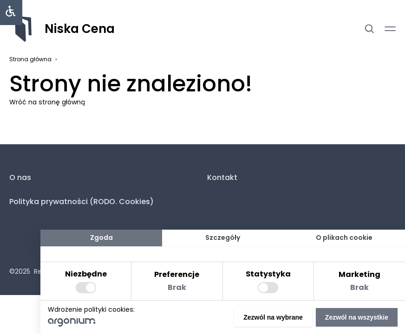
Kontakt (222, 177)
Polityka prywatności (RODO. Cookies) (81, 201)
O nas (20, 177)
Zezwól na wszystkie (356, 317)
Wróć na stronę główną (47, 102)
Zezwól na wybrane (273, 317)
